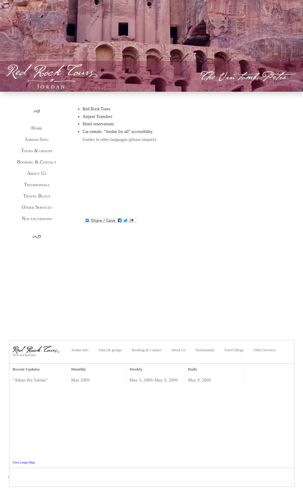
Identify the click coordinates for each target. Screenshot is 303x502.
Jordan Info (37, 139)
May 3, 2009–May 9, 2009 (153, 380)
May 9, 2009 (199, 380)
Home (36, 128)
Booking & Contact (36, 161)
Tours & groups (37, 150)
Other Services (37, 207)
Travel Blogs (36, 195)
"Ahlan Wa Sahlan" (30, 380)
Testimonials (37, 184)
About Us (37, 173)
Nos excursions (37, 218)
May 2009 (80, 380)
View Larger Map (24, 462)
